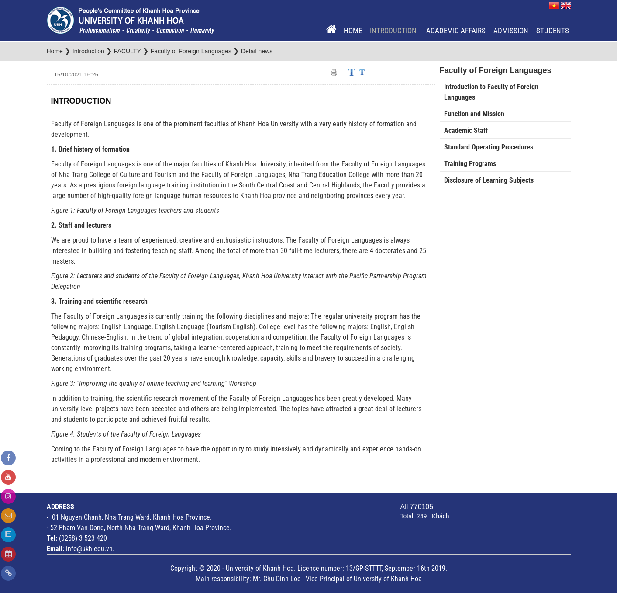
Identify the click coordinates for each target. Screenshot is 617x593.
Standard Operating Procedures (488, 147)
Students (552, 30)
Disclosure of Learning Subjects (489, 180)
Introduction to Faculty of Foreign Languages (491, 92)
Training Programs (470, 164)
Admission (510, 30)
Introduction (394, 30)
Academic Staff (466, 130)
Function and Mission (474, 114)
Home (353, 30)
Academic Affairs (456, 30)
